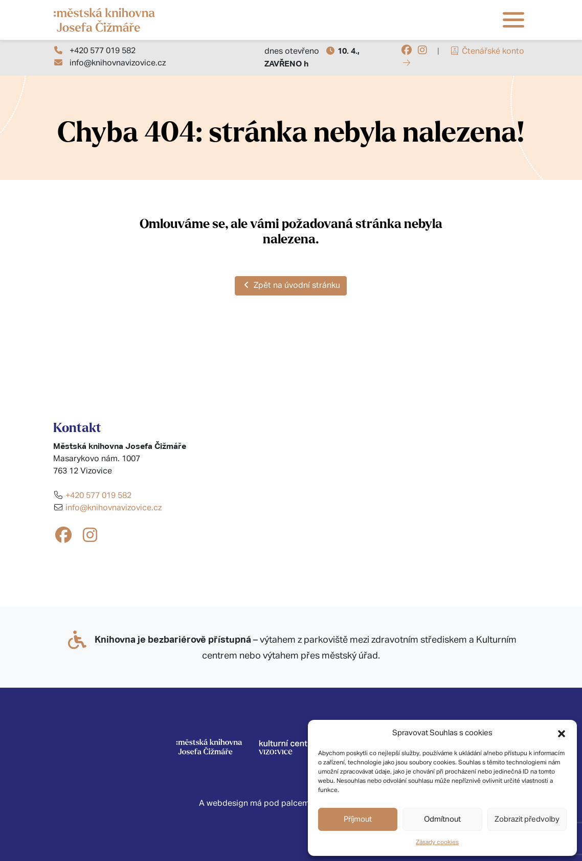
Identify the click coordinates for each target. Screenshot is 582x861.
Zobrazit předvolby (527, 819)
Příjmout (358, 819)
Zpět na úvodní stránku (290, 285)
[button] (561, 733)
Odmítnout (442, 819)
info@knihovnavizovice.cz (118, 63)
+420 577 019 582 (103, 51)
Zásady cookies (437, 843)
